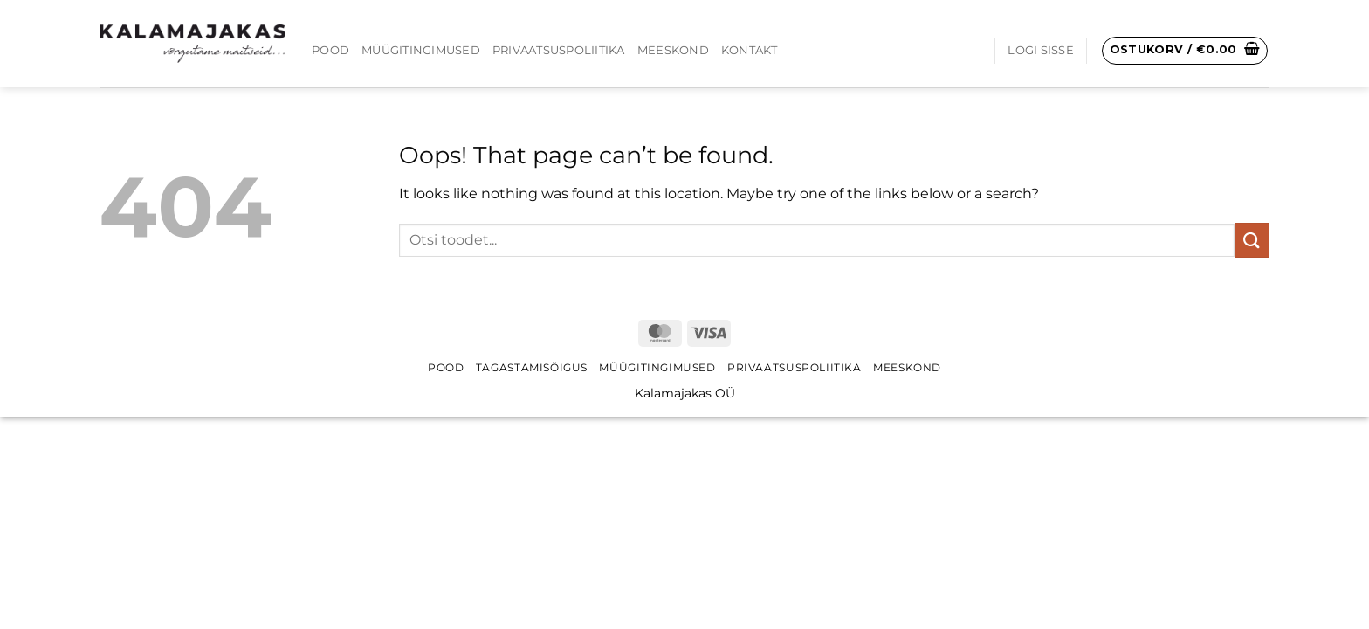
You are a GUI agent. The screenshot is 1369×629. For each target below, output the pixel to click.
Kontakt (749, 50)
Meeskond (673, 50)
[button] (1041, 50)
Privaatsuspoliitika (558, 50)
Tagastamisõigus (532, 367)
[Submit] (1252, 240)
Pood (330, 50)
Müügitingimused (420, 50)
